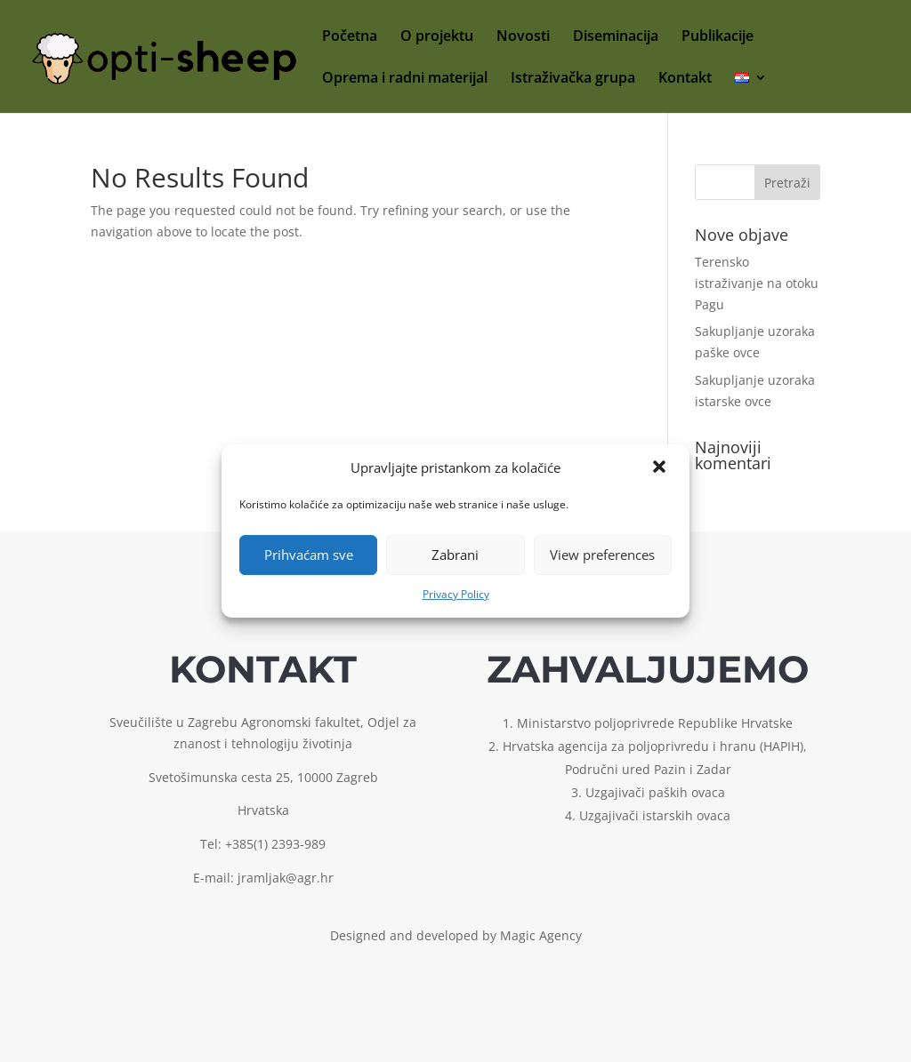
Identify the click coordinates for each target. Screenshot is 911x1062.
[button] (661, 468)
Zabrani (455, 554)
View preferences (602, 554)
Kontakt (685, 79)
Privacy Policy (456, 594)
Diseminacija (615, 37)
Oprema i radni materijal (405, 79)
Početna (349, 37)
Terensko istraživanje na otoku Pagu (756, 283)
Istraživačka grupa (573, 79)
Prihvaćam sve (308, 554)
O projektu (436, 37)
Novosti (523, 37)
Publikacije (717, 37)
